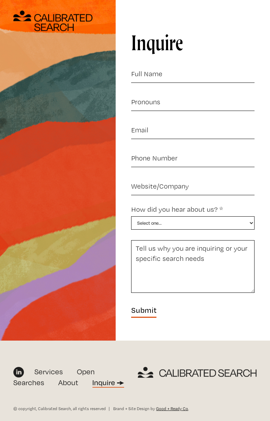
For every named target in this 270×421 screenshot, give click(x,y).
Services (48, 372)
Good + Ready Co (172, 408)
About (68, 383)
